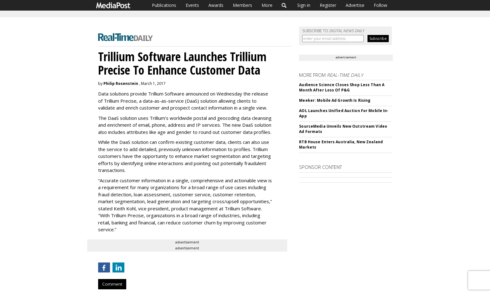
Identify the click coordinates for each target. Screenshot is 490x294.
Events (192, 5)
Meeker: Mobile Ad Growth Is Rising (334, 100)
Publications (164, 5)
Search (284, 5)
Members (242, 5)
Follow (380, 5)
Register (328, 5)
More (267, 5)
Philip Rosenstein (120, 83)
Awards (215, 5)
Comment (112, 284)
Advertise (355, 5)
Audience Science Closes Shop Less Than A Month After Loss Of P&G (341, 87)
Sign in (303, 5)
